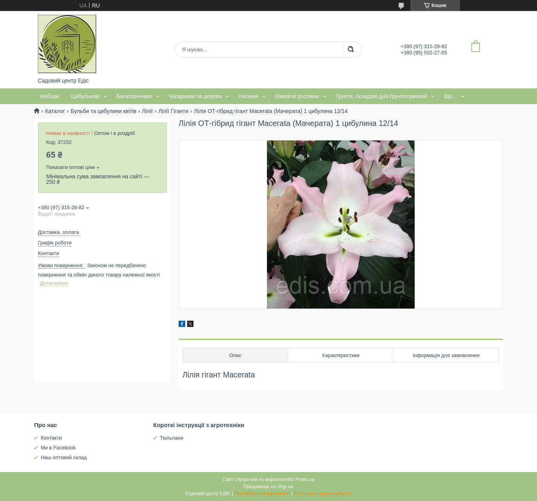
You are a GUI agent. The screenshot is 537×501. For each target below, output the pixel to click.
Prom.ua (305, 479)
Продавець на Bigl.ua (268, 486)
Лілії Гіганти (173, 111)
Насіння (248, 96)
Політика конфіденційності (323, 493)
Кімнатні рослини (297, 96)
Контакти (51, 438)
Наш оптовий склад (64, 457)
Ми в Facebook (58, 448)
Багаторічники (134, 96)
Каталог (55, 111)
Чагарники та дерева (195, 96)
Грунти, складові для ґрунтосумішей (381, 96)
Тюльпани (171, 438)
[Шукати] (351, 49)
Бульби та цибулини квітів (103, 111)
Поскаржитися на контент (262, 493)
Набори (49, 96)
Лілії (147, 111)
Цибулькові (85, 96)
